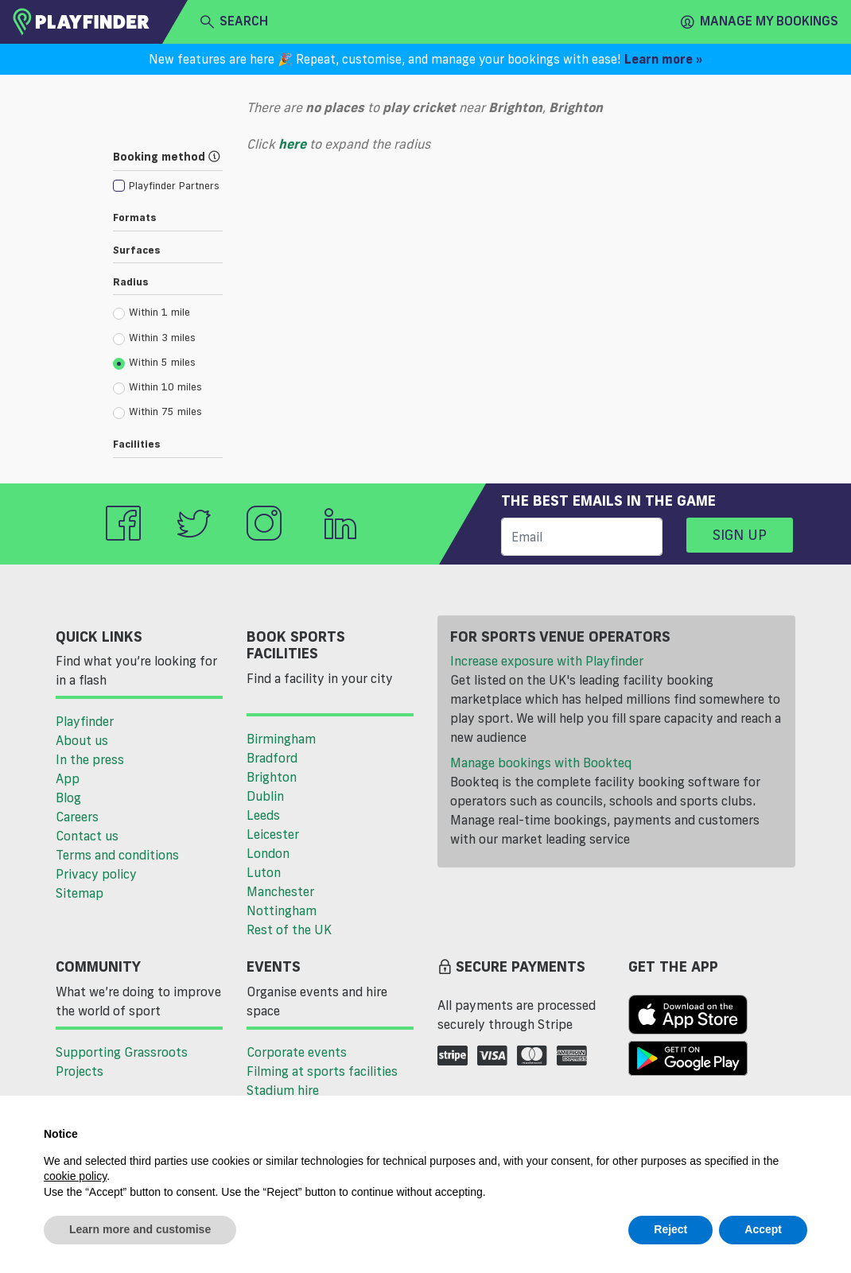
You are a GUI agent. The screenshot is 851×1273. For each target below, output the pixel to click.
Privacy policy (96, 874)
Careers (77, 817)
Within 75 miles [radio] (157, 412)
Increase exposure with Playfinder (546, 661)
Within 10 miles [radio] (157, 387)
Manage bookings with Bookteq (540, 762)
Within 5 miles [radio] (154, 362)
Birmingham (281, 739)
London (268, 853)
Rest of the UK (289, 929)
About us (82, 740)
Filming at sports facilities (322, 1071)
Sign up (740, 534)
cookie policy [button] (75, 1176)
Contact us (87, 836)
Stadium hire (283, 1090)
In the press (90, 759)
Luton (264, 872)
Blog (68, 797)
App (68, 778)
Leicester (273, 834)
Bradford (272, 758)
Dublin (265, 796)
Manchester (280, 891)
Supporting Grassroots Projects (122, 1061)
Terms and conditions (117, 855)
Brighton (272, 777)
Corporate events (297, 1052)
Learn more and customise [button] (140, 1229)
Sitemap (79, 893)
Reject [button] (670, 1229)
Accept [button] (763, 1229)
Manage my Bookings (759, 21)
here (292, 144)
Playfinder (85, 721)
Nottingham (282, 910)
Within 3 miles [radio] (154, 338)
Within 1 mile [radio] (151, 312)
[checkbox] (166, 184)
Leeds (263, 815)
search (234, 21)
